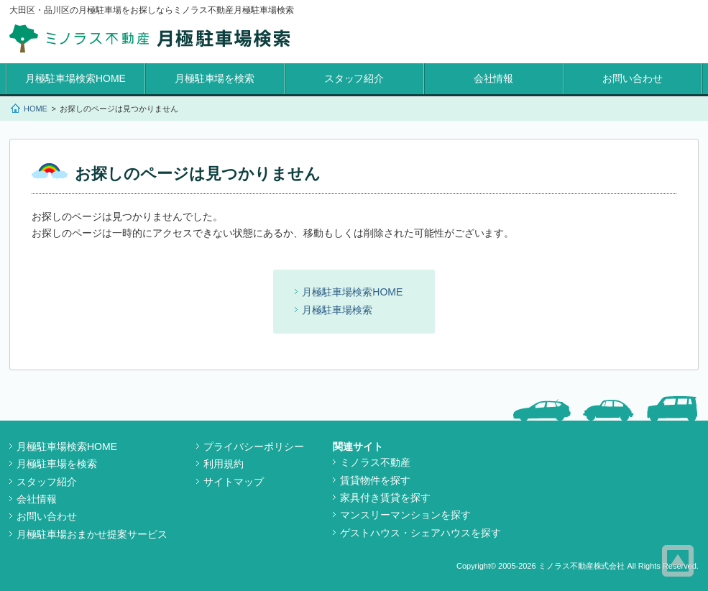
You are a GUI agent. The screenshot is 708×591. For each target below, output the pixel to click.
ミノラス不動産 (375, 462)
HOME (35, 108)
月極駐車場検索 (337, 310)
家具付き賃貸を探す (385, 497)
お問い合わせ (632, 78)
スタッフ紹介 (354, 78)
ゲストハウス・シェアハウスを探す (420, 533)
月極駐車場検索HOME (75, 78)
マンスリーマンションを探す (405, 515)
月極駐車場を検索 (215, 78)
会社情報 (494, 78)
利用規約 (223, 463)
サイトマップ (233, 481)
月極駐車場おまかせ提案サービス (92, 534)
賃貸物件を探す (375, 480)
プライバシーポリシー (253, 446)
